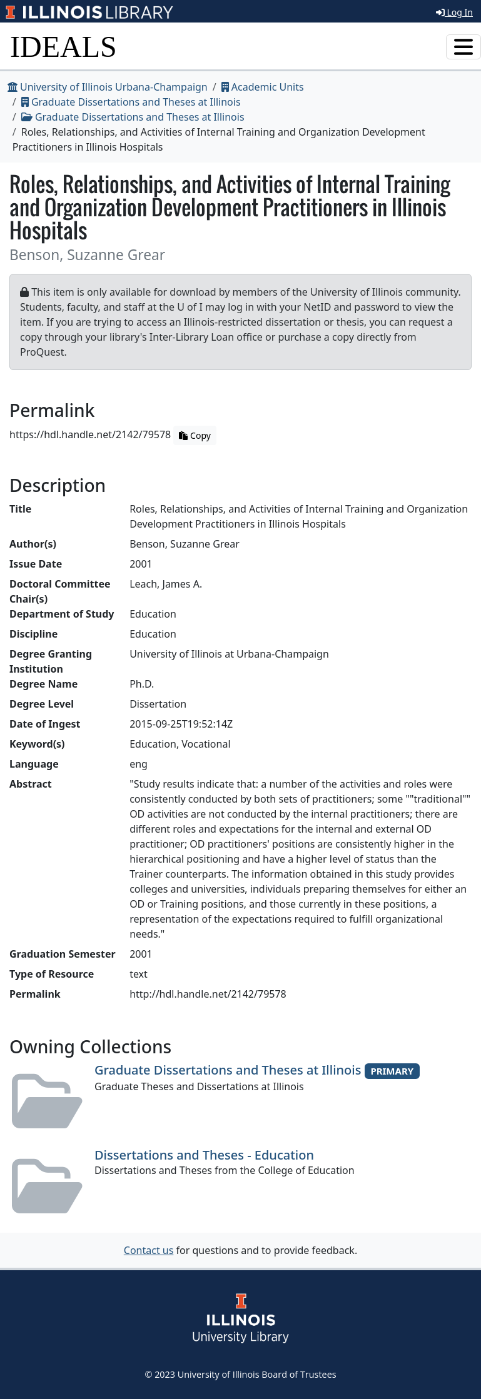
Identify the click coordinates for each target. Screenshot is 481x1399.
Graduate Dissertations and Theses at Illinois (131, 102)
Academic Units (262, 87)
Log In (454, 12)
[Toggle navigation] (463, 46)
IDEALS (63, 46)
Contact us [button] (149, 1250)
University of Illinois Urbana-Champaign (108, 87)
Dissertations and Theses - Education (204, 1154)
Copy (194, 435)
